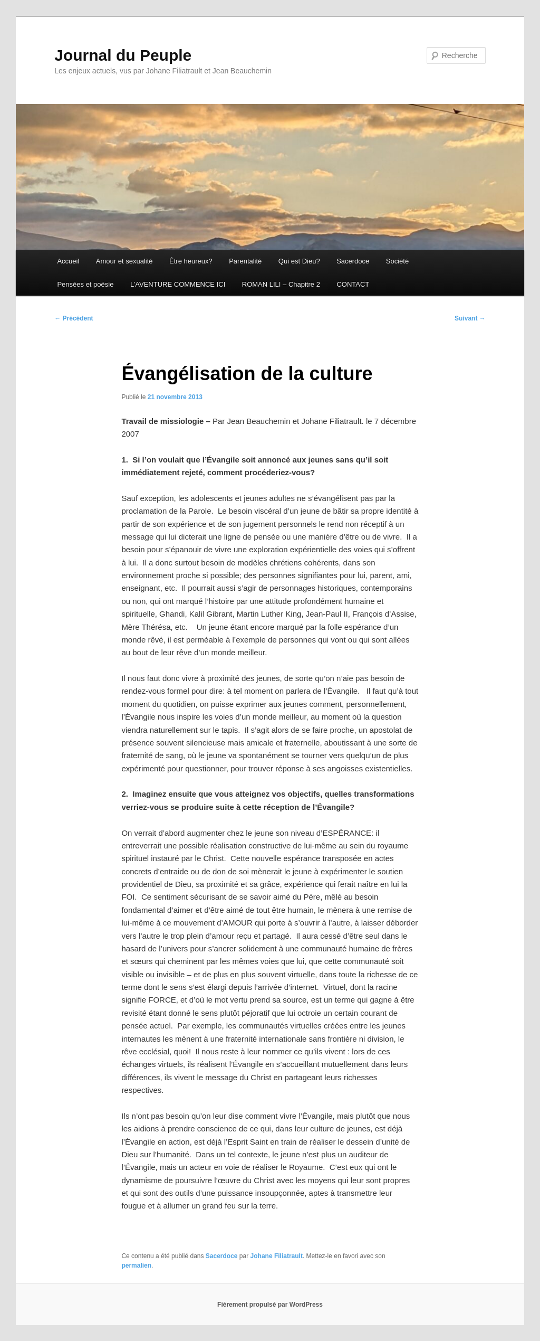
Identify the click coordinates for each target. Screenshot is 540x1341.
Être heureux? (191, 261)
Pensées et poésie (85, 284)
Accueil (68, 261)
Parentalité (245, 261)
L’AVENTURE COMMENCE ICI (177, 284)
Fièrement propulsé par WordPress (270, 1304)
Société (397, 261)
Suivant (470, 318)
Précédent (73, 318)
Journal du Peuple (122, 55)
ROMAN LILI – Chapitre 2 (281, 284)
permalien (136, 1265)
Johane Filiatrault (276, 1256)
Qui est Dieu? (299, 261)
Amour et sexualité (124, 261)
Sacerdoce (352, 261)
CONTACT (352, 284)
